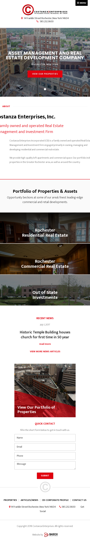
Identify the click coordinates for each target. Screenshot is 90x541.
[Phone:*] (45, 470)
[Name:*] (45, 452)
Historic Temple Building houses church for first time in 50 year (45, 344)
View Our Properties (45, 74)
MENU (81, 3)
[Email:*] (45, 461)
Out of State (45, 300)
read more (45, 353)
